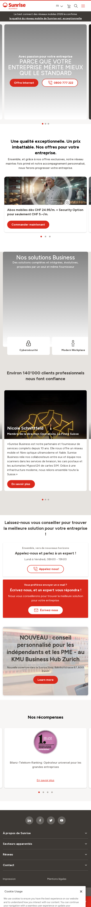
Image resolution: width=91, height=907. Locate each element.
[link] (45, 18)
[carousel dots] (42, 123)
